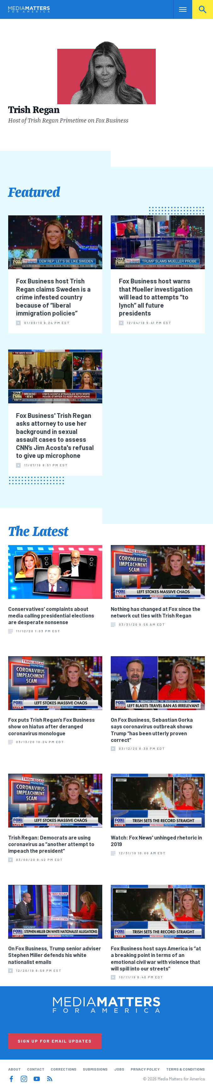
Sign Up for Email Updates (55, 1041)
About (14, 1069)
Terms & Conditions (185, 1069)
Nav (179, 9)
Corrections (63, 1069)
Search (202, 9)
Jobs (119, 1069)
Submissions (95, 1069)
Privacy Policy (145, 1069)
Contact (35, 1069)
